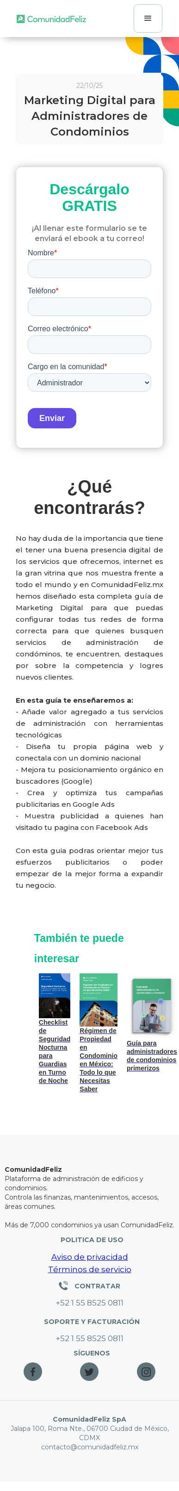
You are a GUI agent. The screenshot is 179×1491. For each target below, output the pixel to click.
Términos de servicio (89, 1269)
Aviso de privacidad (89, 1257)
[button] (148, 18)
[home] (51, 18)
